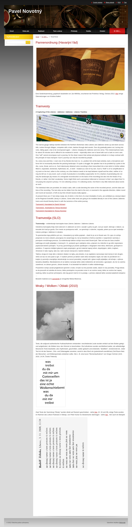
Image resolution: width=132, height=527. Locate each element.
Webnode (122, 522)
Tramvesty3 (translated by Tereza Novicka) (51, 211)
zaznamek (55, 279)
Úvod (37, 37)
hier (95, 412)
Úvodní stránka (97, 2)
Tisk (125, 2)
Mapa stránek (110, 2)
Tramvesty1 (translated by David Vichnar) (50, 204)
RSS (119, 2)
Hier (116, 94)
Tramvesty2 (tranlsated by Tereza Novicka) (51, 208)
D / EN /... (45, 37)
